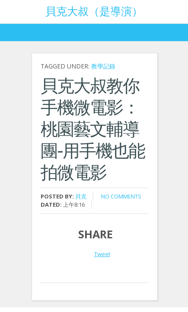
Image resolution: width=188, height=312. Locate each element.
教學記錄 (103, 66)
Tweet (102, 254)
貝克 (80, 196)
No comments (121, 196)
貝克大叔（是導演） (94, 10)
